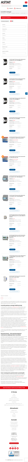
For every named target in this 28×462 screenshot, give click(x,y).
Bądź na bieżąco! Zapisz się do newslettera (14, 387)
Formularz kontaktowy (14, 422)
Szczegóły (12, 72)
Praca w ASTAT (14, 429)
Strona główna (3, 13)
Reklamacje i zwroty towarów (14, 398)
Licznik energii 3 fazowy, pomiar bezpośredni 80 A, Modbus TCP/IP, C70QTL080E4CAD (17, 176)
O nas (14, 394)
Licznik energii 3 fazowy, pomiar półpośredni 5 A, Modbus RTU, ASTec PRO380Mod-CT (17, 60)
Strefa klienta (14, 401)
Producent (3, 24)
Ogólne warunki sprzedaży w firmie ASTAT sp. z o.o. (14, 403)
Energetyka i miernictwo (15, 13)
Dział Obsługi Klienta (14, 423)
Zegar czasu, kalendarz (5, 51)
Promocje (14, 416)
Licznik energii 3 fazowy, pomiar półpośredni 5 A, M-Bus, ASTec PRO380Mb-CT (17, 99)
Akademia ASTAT (14, 410)
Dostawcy (14, 395)
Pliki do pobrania (14, 397)
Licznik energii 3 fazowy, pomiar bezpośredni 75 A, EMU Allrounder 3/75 (17, 157)
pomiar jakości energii (20, 376)
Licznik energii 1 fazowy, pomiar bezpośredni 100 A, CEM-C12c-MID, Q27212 (17, 277)
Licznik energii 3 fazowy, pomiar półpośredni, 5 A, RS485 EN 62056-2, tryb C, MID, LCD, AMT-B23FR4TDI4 (17, 256)
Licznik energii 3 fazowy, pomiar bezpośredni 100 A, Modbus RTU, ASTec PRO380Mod (17, 79)
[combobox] (14, 27)
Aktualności (14, 415)
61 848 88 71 (14, 433)
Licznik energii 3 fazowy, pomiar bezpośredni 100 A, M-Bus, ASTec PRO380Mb (17, 118)
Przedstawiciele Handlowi (14, 425)
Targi (14, 413)
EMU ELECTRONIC (15, 139)
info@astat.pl (14, 434)
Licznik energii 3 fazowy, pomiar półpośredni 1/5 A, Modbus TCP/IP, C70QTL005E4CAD (17, 196)
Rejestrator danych (4, 46)
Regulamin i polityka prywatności (14, 400)
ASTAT (14, 178)
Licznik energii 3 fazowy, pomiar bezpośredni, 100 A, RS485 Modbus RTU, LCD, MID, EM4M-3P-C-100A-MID (17, 215)
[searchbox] (14, 26)
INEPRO (14, 62)
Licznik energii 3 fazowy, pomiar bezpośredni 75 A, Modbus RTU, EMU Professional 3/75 (17, 138)
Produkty (8, 13)
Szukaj (25, 5)
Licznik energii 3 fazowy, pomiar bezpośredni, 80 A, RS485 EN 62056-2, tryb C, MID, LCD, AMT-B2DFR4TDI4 (17, 236)
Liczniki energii (23, 13)
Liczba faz (3, 33)
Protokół (3, 42)
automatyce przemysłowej (15, 365)
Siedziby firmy (14, 428)
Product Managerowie (14, 426)
